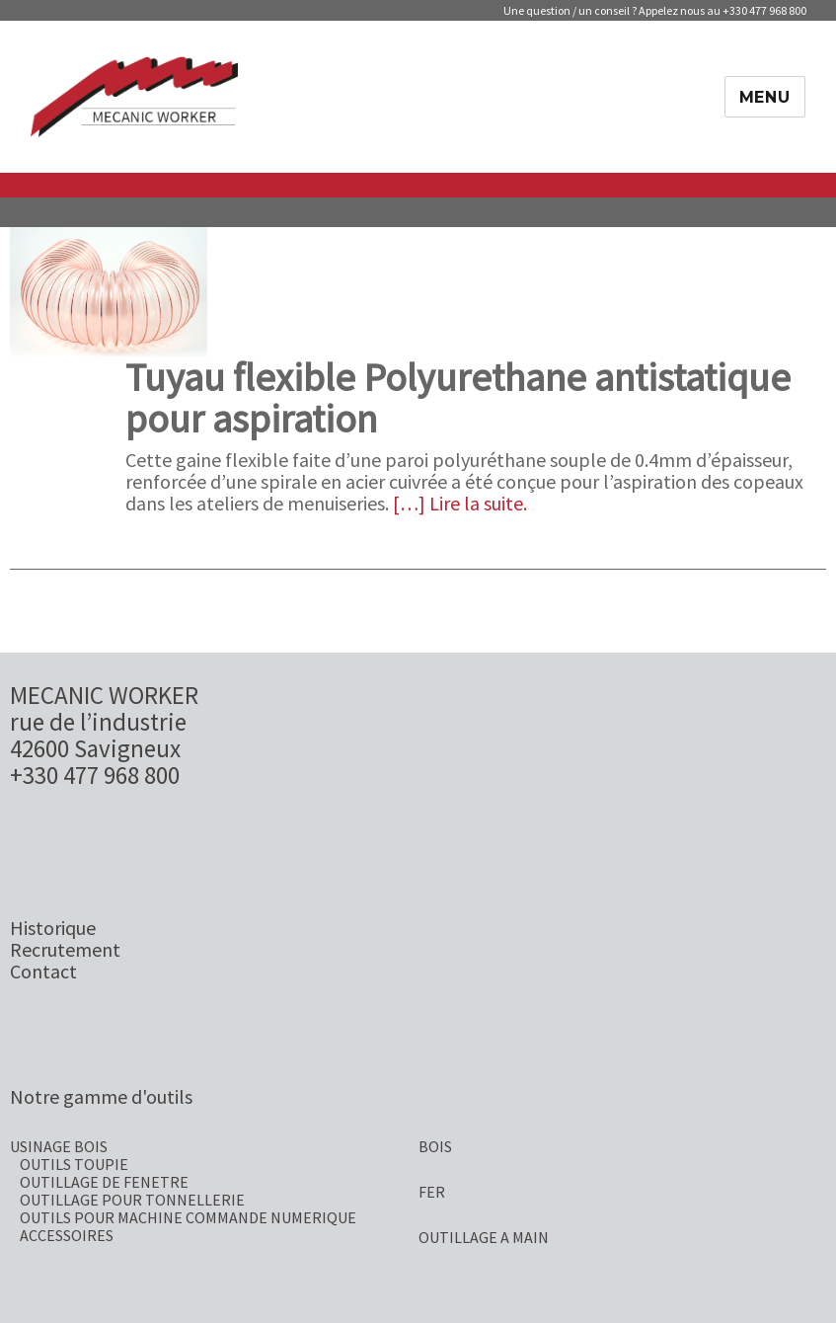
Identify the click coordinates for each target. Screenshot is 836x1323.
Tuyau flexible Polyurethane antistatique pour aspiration (458, 397)
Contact (43, 971)
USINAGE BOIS (59, 1146)
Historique (53, 927)
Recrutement (65, 949)
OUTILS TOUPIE (74, 1164)
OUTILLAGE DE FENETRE (104, 1182)
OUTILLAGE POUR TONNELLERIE (132, 1199)
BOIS (435, 1146)
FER (431, 1192)
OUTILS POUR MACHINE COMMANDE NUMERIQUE (188, 1217)
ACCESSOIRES (67, 1235)
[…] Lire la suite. (460, 503)
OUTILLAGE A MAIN (483, 1237)
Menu (765, 97)
